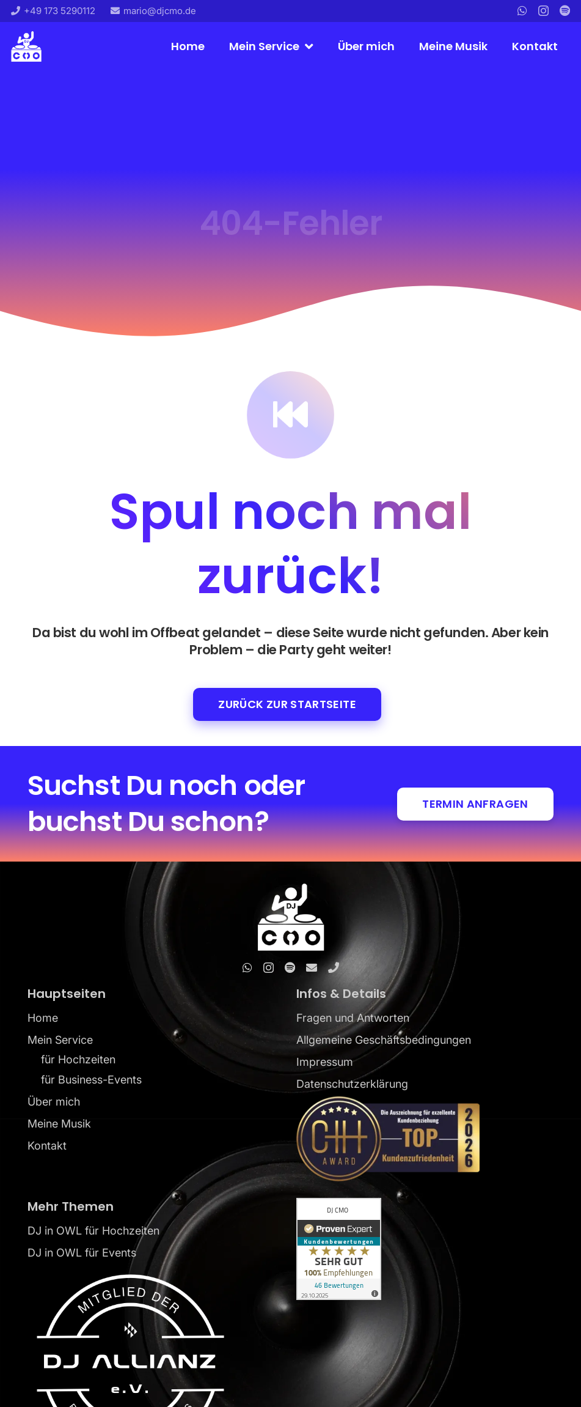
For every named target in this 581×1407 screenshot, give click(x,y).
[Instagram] (543, 11)
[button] (306, 46)
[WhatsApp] (522, 10)
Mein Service (60, 1039)
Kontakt (47, 1145)
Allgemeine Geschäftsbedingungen (383, 1039)
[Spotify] (290, 967)
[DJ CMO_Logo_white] (290, 917)
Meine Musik (59, 1123)
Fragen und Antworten (352, 1017)
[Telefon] (333, 967)
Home (42, 1017)
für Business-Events (91, 1079)
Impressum (324, 1061)
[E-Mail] (311, 967)
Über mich (53, 1101)
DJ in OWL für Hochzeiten (93, 1230)
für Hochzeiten (78, 1059)
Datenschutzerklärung (352, 1083)
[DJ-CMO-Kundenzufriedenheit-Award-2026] (425, 1138)
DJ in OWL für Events (81, 1252)
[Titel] (565, 10)
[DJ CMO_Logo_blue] (26, 46)
